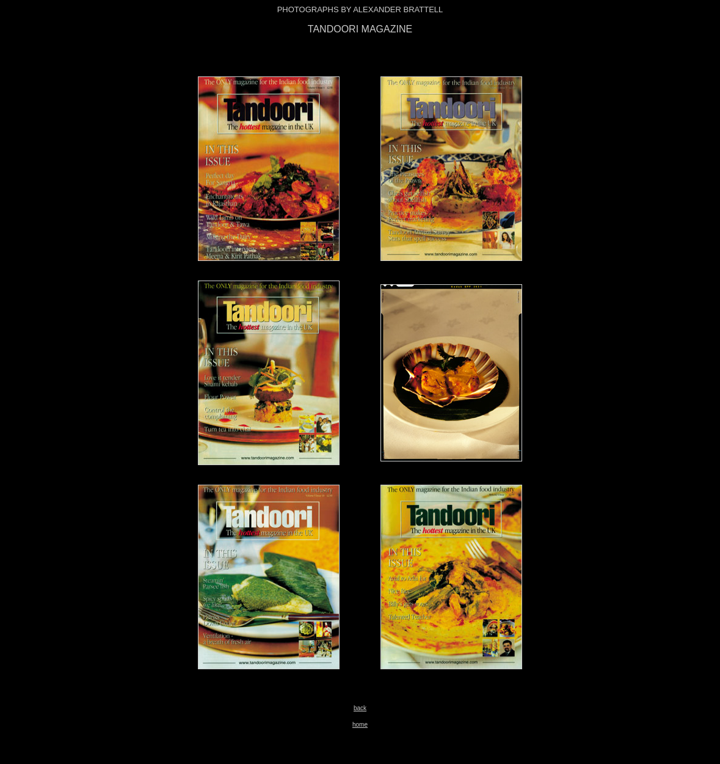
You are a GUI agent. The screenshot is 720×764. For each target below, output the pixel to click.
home (360, 724)
